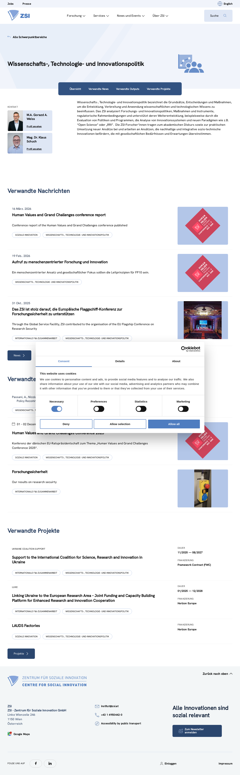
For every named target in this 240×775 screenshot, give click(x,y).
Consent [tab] (64, 361)
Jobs (11, 3)
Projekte (21, 653)
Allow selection (120, 424)
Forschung (76, 16)
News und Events (131, 16)
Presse (26, 3)
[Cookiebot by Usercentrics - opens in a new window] (183, 349)
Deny (66, 424)
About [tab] (176, 361)
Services (101, 16)
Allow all (174, 424)
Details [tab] (120, 361)
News (19, 355)
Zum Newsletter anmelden (191, 731)
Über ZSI (160, 16)
